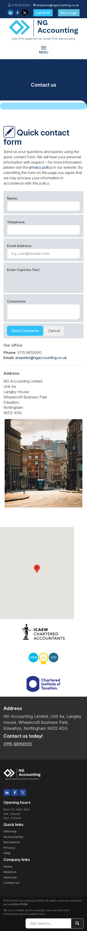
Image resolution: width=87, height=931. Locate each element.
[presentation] (42, 281)
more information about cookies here (36, 912)
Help (6, 853)
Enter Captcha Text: (23, 270)
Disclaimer (11, 842)
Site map (9, 831)
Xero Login (68, 13)
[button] (37, 569)
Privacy (9, 847)
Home (7, 866)
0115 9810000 (17, 744)
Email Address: (19, 246)
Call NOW (43, 13)
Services (10, 877)
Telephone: (16, 222)
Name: (12, 198)
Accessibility (13, 837)
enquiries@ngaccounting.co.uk (58, 5)
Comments (16, 301)
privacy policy (40, 167)
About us (9, 872)
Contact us (11, 882)
